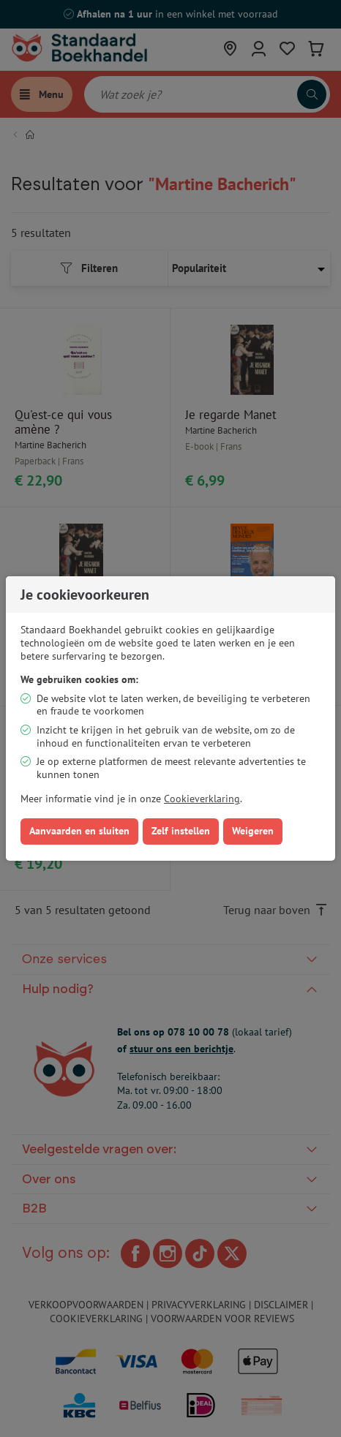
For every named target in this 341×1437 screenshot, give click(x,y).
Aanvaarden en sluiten (79, 830)
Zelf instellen (180, 830)
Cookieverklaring (202, 798)
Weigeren (253, 830)
